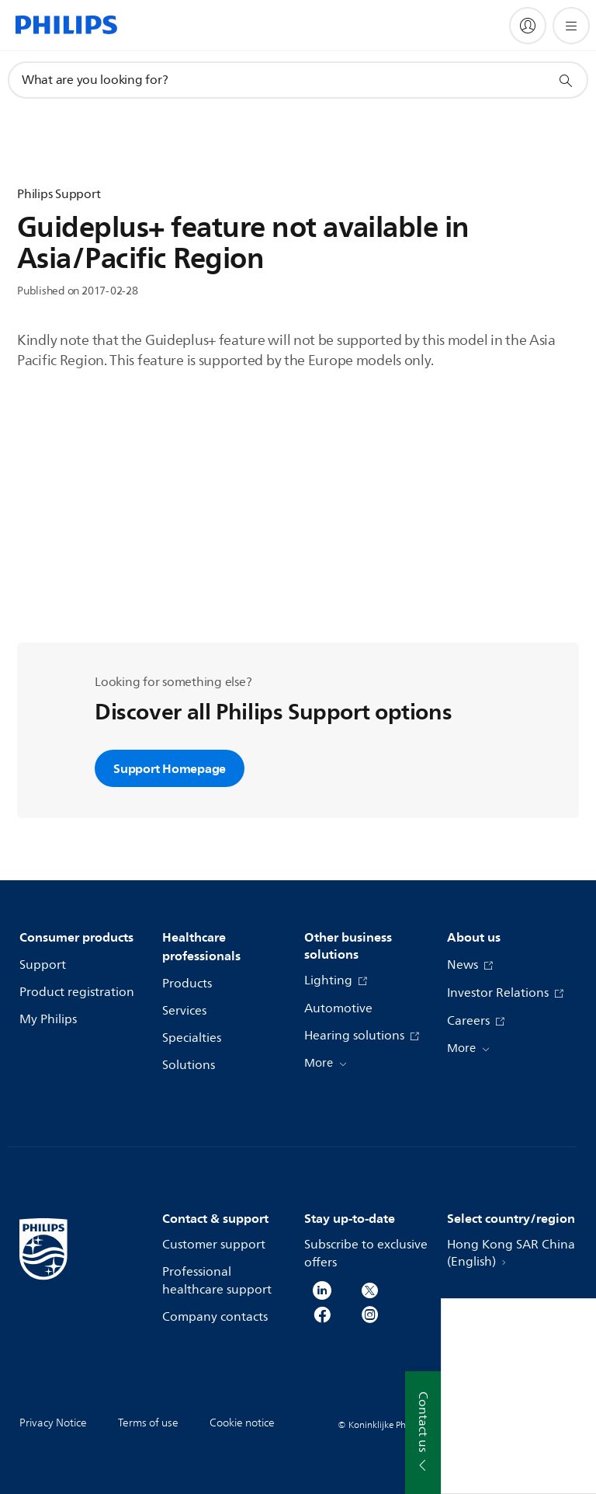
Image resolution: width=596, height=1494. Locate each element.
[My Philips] (527, 25)
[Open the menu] (571, 25)
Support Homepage (169, 768)
